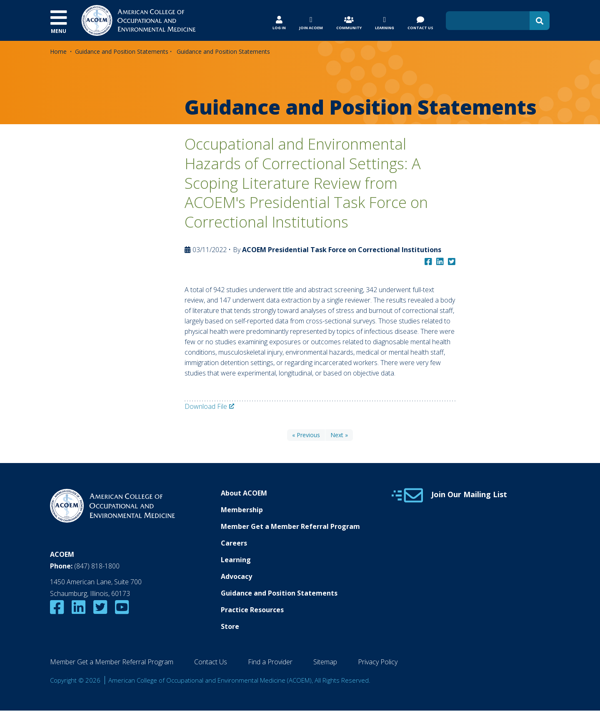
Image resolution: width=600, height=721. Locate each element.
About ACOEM (244, 493)
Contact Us (210, 661)
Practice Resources (252, 609)
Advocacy (236, 576)
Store (230, 626)
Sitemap (325, 661)
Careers (234, 543)
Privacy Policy (378, 661)
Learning (236, 559)
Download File (206, 406)
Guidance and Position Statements (121, 51)
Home (58, 51)
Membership (242, 509)
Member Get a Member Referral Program (290, 526)
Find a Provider (270, 661)
